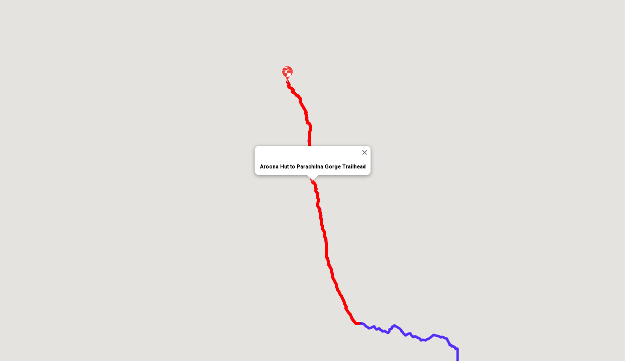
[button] (288, 74)
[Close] (364, 152)
